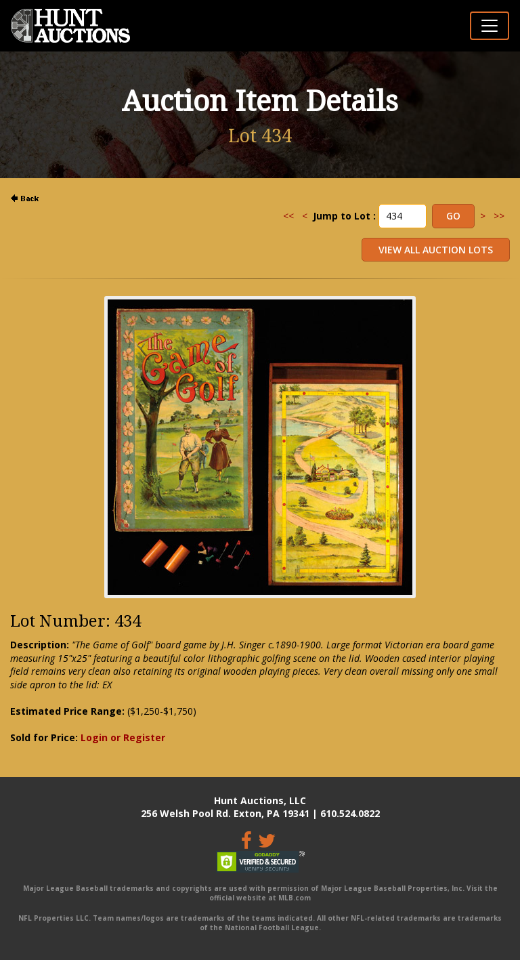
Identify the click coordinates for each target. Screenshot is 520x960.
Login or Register (123, 737)
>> (499, 215)
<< (288, 215)
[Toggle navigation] (489, 26)
